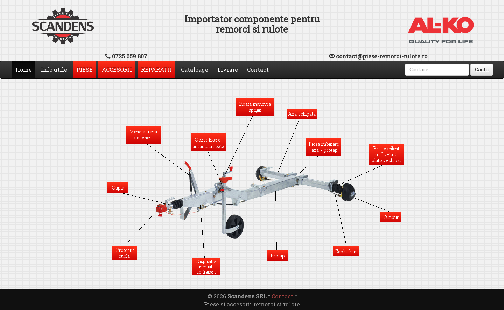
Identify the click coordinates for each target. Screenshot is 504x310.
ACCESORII (117, 69)
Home (25, 69)
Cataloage (194, 69)
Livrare (227, 69)
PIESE (84, 69)
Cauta (482, 69)
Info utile (54, 69)
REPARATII (156, 69)
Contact (258, 69)
